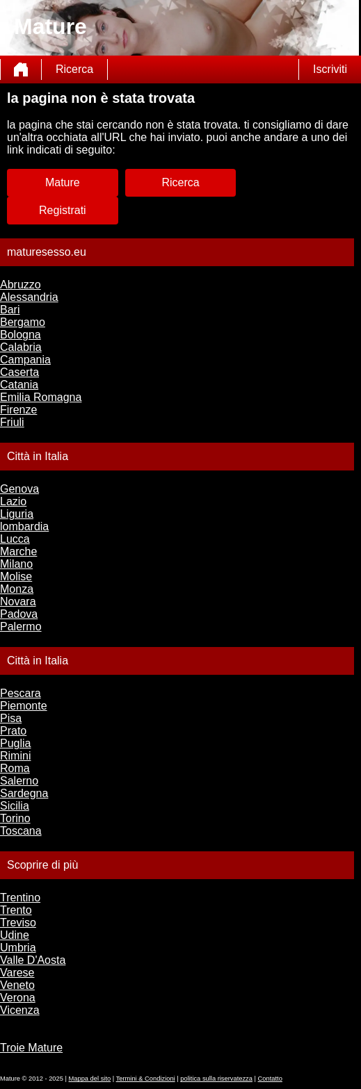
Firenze (18, 410)
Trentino (20, 897)
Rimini (15, 756)
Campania (25, 360)
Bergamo (22, 322)
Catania (19, 385)
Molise (16, 576)
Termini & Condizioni (145, 1078)
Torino (15, 818)
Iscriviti (330, 69)
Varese (17, 973)
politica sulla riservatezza (216, 1078)
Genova (19, 489)
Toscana (21, 831)
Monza (16, 589)
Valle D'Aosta (32, 960)
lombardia (24, 526)
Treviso (18, 922)
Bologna (20, 335)
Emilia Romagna (40, 397)
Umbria (18, 947)
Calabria (21, 347)
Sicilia (14, 806)
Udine (14, 935)
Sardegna (24, 793)
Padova (19, 614)
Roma (15, 768)
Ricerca (74, 69)
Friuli (12, 422)
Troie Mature (31, 1048)
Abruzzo (20, 284)
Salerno (19, 781)
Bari (9, 310)
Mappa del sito (90, 1078)
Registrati (62, 210)
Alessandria (29, 297)
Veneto (17, 985)
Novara (18, 601)
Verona (17, 998)
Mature (62, 182)
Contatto (270, 1078)
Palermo (21, 626)
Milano (16, 564)
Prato (13, 731)
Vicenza (20, 1010)
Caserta (19, 372)
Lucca (15, 539)
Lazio (13, 501)
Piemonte (23, 706)
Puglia (15, 743)
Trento (16, 910)
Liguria (16, 514)
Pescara (20, 693)
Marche (18, 551)
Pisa (11, 718)
